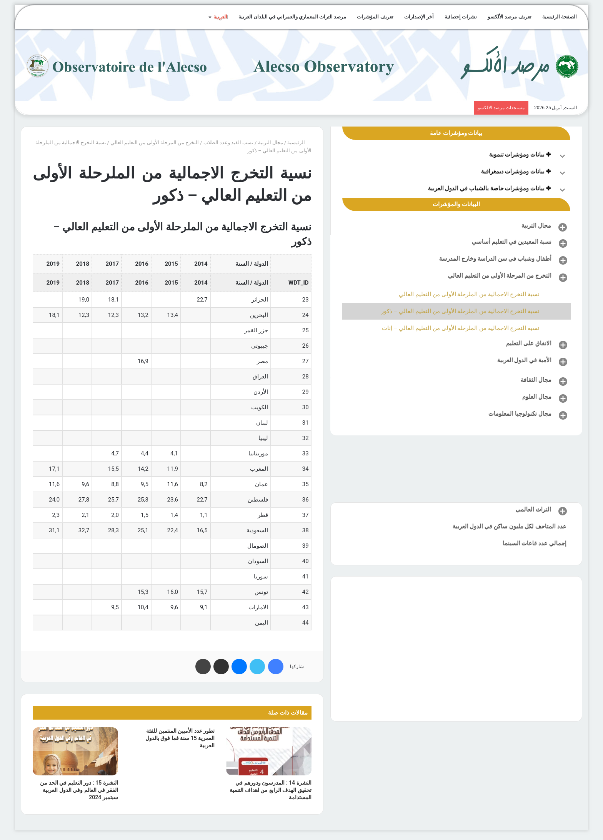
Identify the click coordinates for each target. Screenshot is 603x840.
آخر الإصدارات (419, 17)
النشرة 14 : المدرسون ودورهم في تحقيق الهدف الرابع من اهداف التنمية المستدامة (270, 790)
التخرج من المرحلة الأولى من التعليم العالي (154, 142)
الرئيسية (299, 142)
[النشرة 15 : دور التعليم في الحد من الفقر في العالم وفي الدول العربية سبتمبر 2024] (75, 751)
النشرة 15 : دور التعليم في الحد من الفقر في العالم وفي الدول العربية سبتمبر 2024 (79, 790)
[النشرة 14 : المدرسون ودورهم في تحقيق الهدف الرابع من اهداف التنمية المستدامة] (268, 751)
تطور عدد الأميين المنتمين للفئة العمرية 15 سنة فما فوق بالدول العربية (180, 738)
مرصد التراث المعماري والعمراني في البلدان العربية (292, 17)
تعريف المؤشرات (375, 17)
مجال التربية (270, 142)
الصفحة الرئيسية (559, 17)
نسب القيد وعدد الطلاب (228, 142)
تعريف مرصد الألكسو (509, 17)
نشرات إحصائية (461, 17)
